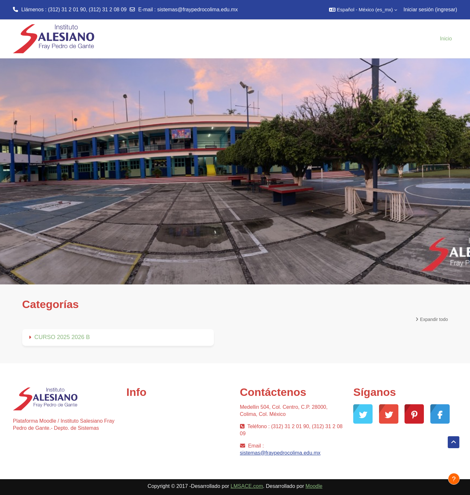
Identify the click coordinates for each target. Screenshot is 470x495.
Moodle (313, 486)
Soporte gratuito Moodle (154, 419)
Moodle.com (140, 450)
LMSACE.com (247, 486)
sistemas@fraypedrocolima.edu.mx (197, 9)
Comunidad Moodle (148, 409)
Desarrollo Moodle (147, 430)
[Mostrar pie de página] (454, 479)
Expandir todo (434, 319)
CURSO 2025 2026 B (62, 337)
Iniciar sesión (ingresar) (430, 9)
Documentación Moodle (153, 440)
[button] (363, 9)
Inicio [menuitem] (446, 38)
